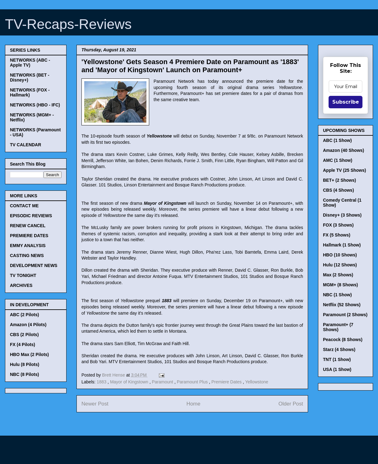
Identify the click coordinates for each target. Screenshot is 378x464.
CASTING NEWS (27, 255)
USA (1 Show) (337, 369)
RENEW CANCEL (27, 225)
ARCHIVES (21, 285)
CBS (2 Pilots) (24, 334)
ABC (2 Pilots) (24, 314)
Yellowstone (256, 381)
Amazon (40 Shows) (343, 150)
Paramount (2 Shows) (345, 314)
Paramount (163, 381)
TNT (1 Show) (337, 359)
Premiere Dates (227, 381)
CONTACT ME (24, 205)
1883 (102, 381)
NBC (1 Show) (337, 294)
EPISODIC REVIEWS (31, 215)
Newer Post (94, 404)
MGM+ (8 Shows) (340, 284)
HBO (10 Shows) (340, 254)
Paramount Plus (193, 381)
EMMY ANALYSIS (28, 245)
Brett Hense (114, 375)
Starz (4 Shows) (339, 349)
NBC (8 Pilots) (24, 374)
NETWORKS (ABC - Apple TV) (30, 63)
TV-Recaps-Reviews (68, 24)
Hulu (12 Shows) (340, 264)
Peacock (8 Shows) (342, 339)
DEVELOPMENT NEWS (33, 265)
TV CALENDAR (25, 144)
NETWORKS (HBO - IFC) (35, 104)
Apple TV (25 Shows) (344, 170)
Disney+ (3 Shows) (342, 215)
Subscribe (345, 102)
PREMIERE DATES (29, 235)
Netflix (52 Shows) (342, 304)
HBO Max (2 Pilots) (29, 354)
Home (194, 404)
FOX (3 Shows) (338, 225)
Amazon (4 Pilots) (28, 324)
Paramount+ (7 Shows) (338, 327)
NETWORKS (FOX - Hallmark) (30, 92)
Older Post (291, 404)
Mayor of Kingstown (130, 381)
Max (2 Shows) (338, 274)
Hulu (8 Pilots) (24, 364)
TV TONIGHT (23, 275)
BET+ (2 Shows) (339, 180)
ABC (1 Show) (337, 140)
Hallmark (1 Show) (342, 244)
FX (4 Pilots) (22, 344)
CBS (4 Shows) (338, 190)
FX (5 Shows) (336, 234)
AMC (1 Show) (337, 160)
